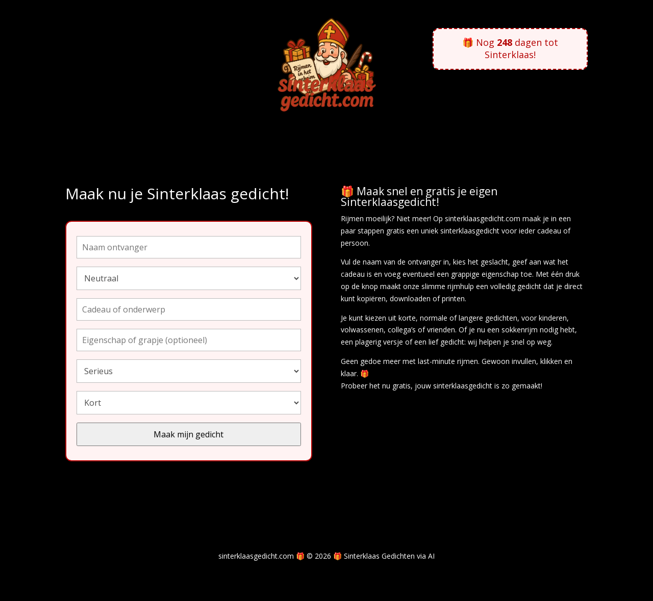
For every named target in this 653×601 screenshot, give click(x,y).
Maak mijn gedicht (188, 434)
